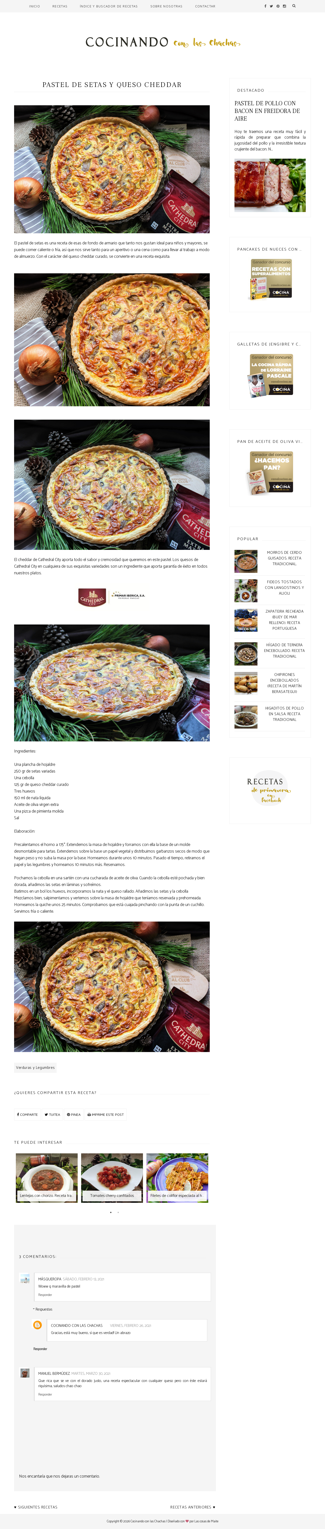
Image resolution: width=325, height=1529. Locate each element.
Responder (45, 1294)
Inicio (34, 6)
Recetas (60, 6)
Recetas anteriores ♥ (192, 1507)
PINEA (74, 1114)
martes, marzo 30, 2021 (90, 1374)
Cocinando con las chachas (77, 1326)
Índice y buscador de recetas (109, 6)
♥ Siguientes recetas (36, 1507)
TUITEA (52, 1114)
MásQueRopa (49, 1279)
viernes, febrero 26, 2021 (130, 1326)
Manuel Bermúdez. (54, 1374)
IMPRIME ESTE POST (106, 1114)
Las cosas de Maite (206, 1521)
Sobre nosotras (166, 6)
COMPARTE (27, 1114)
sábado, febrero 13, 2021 (83, 1279)
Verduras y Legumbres (35, 1068)
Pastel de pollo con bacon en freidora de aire (267, 111)
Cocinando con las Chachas (148, 1521)
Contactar (205, 6)
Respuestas (44, 1309)
